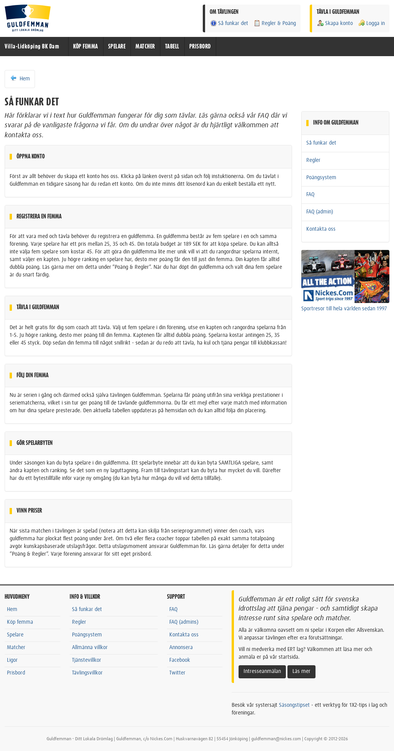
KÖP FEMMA (85, 46)
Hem (20, 78)
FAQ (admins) (184, 622)
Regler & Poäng (274, 23)
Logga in (371, 23)
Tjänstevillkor (86, 660)
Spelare (15, 635)
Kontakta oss (321, 229)
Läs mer (301, 671)
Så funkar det (229, 23)
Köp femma (20, 622)
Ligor (12, 660)
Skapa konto (335, 23)
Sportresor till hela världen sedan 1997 (344, 308)
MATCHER (145, 46)
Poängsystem (321, 177)
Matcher (16, 647)
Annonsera (181, 647)
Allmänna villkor (90, 647)
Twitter (177, 673)
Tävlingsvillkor (87, 673)
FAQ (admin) (319, 212)
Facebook (179, 660)
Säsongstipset (294, 705)
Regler (313, 160)
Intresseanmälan (262, 671)
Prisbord (16, 673)
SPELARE (117, 46)
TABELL (172, 46)
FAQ (310, 194)
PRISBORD (200, 46)
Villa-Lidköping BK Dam (32, 46)
